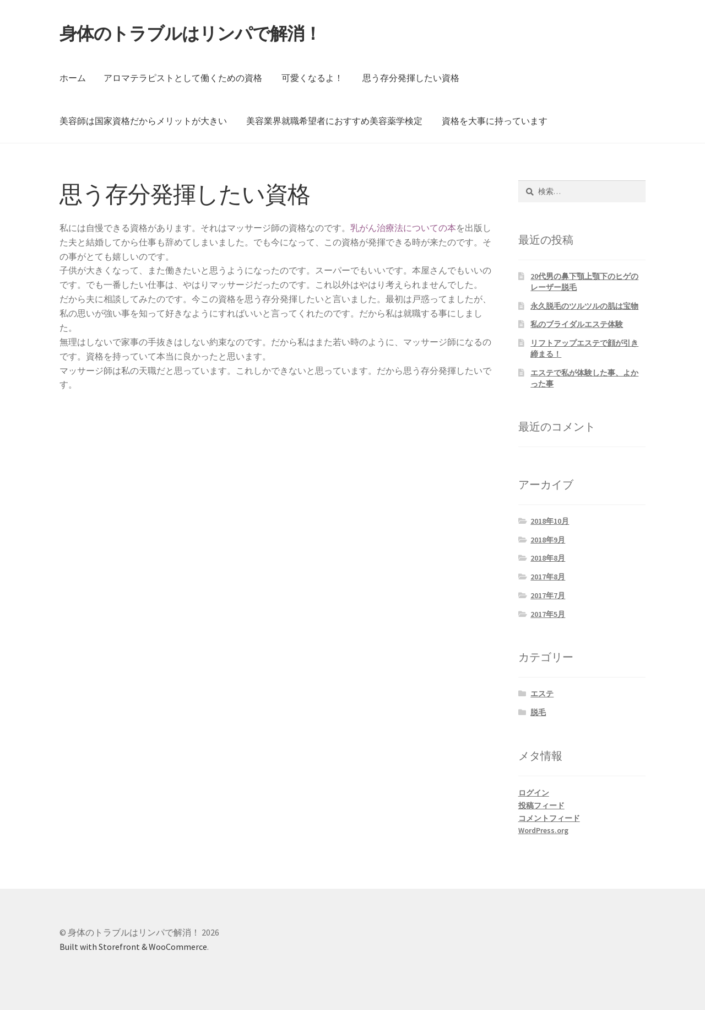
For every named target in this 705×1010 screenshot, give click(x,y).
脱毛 (538, 712)
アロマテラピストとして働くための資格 (183, 77)
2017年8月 (547, 577)
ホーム (72, 77)
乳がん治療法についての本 (403, 227)
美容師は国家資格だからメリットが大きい (143, 120)
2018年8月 (547, 558)
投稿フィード (541, 805)
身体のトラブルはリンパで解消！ (190, 34)
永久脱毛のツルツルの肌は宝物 (584, 306)
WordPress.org (543, 830)
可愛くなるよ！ (312, 77)
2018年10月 (549, 521)
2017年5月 (547, 614)
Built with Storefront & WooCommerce (133, 946)
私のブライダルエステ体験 (576, 324)
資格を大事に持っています (494, 120)
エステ (542, 694)
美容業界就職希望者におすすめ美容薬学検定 (334, 120)
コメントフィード (549, 818)
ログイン (533, 793)
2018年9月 (547, 540)
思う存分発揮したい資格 (410, 77)
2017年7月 (547, 595)
